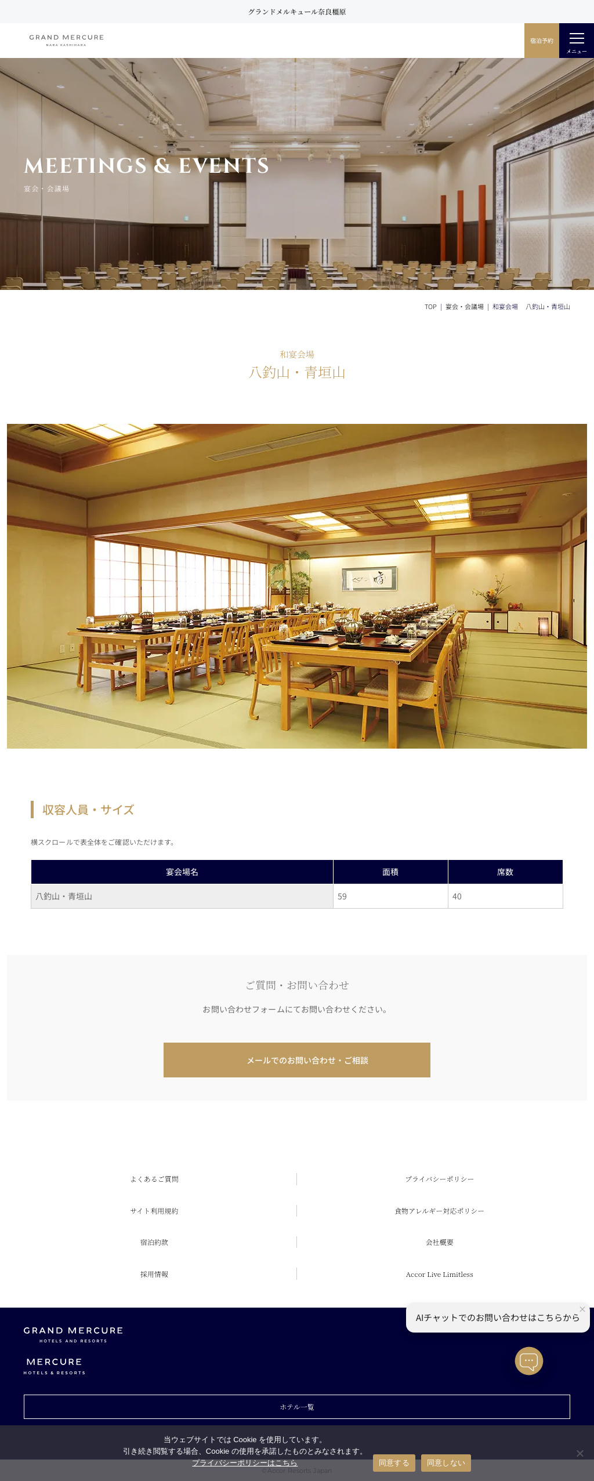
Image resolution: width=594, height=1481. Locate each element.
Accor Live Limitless (439, 1274)
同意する (394, 1462)
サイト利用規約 (154, 1210)
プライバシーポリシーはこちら (245, 1462)
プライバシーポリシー (439, 1179)
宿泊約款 (154, 1242)
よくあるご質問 (154, 1179)
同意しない (446, 1462)
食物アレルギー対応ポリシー (439, 1210)
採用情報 (154, 1274)
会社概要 (440, 1242)
